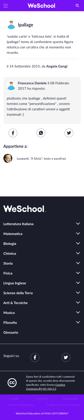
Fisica (7, 273)
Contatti (14, 398)
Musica (9, 312)
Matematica (12, 233)
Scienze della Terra (18, 293)
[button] (5, 5)
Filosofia (10, 322)
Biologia (9, 243)
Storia (8, 263)
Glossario (10, 332)
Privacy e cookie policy (21, 405)
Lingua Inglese (14, 283)
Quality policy (70, 398)
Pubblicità (42, 398)
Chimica (9, 253)
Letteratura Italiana (18, 224)
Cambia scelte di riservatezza (63, 405)
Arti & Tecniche (15, 302)
